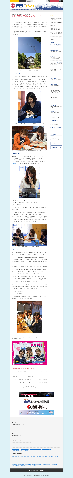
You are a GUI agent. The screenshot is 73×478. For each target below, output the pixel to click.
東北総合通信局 (20, 456)
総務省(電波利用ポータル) (15, 449)
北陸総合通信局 (38, 456)
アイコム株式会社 (14, 464)
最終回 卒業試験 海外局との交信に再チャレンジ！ (22, 371)
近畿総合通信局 (51, 456)
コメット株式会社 (54, 464)
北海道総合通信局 (14, 456)
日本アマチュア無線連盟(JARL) (46, 449)
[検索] (39, 1)
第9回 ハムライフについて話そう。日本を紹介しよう (22, 379)
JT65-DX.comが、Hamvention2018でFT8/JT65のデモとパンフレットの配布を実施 (56, 24)
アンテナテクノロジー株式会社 (36, 464)
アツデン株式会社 (21, 464)
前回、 (26, 24)
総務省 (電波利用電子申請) (24, 449)
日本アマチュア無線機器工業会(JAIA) (35, 449)
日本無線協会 (26, 450)
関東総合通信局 (26, 456)
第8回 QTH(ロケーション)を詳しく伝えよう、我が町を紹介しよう (24, 382)
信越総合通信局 (32, 456)
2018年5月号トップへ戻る (29, 386)
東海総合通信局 (44, 456)
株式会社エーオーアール (46, 464)
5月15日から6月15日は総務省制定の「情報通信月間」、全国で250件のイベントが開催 (56, 33)
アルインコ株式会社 (28, 464)
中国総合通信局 (57, 456)
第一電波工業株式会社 (24, 465)
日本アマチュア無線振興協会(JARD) (17, 450)
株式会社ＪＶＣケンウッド (16, 465)
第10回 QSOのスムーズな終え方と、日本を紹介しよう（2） (23, 376)
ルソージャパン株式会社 (32, 465)
